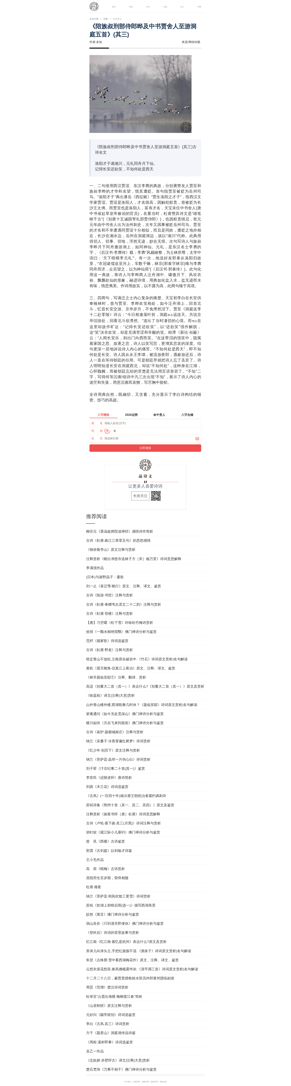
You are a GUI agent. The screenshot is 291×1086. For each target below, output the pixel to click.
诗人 (181, 6)
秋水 (170, 315)
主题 (164, 6)
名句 (147, 6)
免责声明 (133, 1080)
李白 (193, 320)
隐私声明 (145, 1080)
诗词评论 (127, 19)
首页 (113, 6)
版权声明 (158, 1080)
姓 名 (97, 422)
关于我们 (120, 1080)
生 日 (97, 437)
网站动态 (171, 1080)
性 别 (97, 430)
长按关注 (140, 495)
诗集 (130, 6)
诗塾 (198, 6)
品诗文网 (96, 19)
